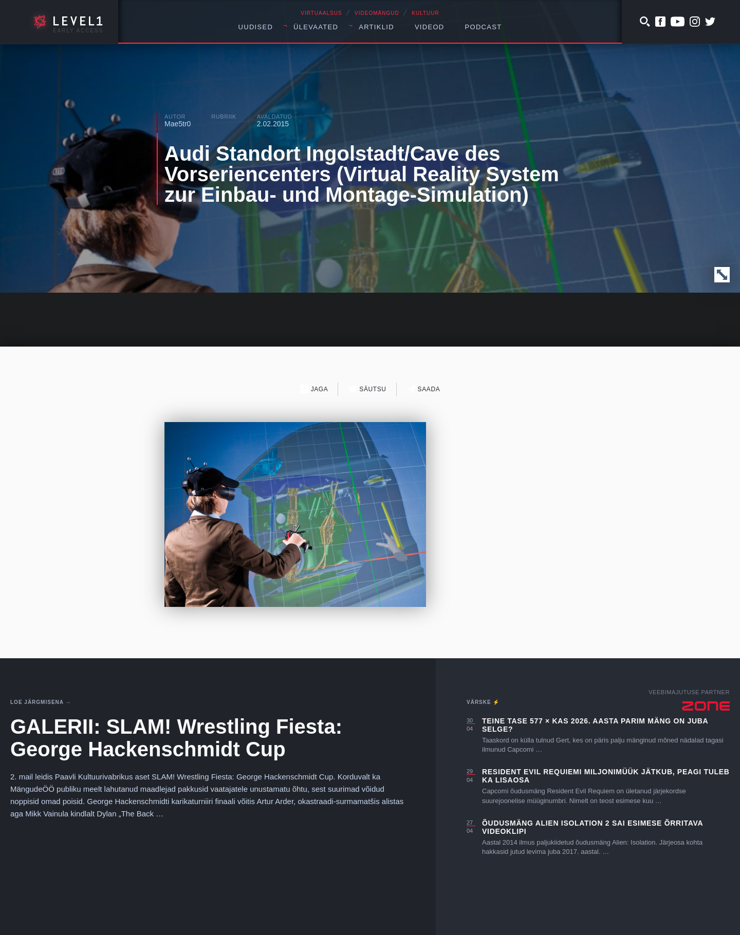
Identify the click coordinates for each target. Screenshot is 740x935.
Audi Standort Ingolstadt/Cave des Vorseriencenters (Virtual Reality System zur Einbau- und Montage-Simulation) (361, 174)
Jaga (314, 389)
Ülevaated (315, 27)
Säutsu (367, 389)
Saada (423, 389)
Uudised (255, 27)
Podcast (483, 27)
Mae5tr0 (177, 124)
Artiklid (376, 27)
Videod (430, 27)
